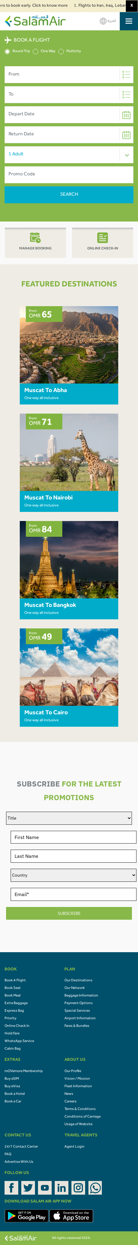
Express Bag (14, 1011)
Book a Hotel (15, 1094)
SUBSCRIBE (69, 913)
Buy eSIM (12, 1079)
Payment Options (78, 1003)
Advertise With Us (19, 1162)
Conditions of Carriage (82, 1117)
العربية (108, 21)
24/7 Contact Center (21, 1147)
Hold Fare (12, 1034)
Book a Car (13, 1102)
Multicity (69, 51)
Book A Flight (15, 981)
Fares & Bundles (76, 1026)
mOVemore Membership (24, 1071)
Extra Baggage (16, 1003)
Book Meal (13, 996)
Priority (10, 1018)
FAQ (8, 1154)
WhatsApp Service (19, 1041)
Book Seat (13, 988)
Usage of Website (78, 1124)
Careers (70, 1102)
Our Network (74, 988)
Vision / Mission (77, 1079)
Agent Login (74, 1147)
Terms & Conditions (80, 1109)
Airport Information (80, 1018)
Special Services (77, 1011)
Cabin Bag (13, 1049)
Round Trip (17, 51)
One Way (44, 51)
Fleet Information (78, 1086)
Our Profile (72, 1071)
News (68, 1094)
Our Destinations (78, 981)
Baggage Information (81, 996)
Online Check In (17, 1026)
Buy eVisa (12, 1086)
